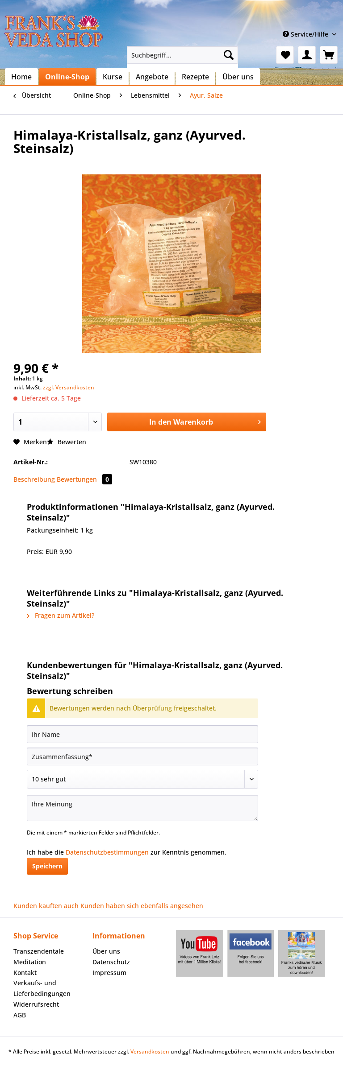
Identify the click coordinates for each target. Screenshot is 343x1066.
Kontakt (25, 972)
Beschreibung (34, 479)
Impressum (109, 972)
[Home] (21, 76)
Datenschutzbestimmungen (107, 852)
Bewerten (66, 442)
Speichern (47, 866)
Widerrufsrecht (36, 1004)
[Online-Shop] (67, 76)
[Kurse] (112, 76)
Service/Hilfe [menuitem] (306, 34)
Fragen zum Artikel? (60, 615)
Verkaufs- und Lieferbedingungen (42, 988)
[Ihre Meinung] (142, 808)
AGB (19, 1015)
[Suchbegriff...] (182, 55)
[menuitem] (182, 59)
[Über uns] (238, 76)
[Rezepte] (195, 76)
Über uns (106, 951)
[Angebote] (152, 76)
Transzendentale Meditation (38, 956)
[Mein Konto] (307, 55)
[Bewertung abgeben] (142, 779)
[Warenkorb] (329, 55)
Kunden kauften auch (46, 905)
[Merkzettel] (285, 55)
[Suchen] (228, 55)
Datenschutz (111, 962)
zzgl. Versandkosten (68, 387)
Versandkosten (149, 1051)
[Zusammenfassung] (142, 756)
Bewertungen (84, 479)
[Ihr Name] (142, 734)
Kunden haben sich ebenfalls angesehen (141, 905)
